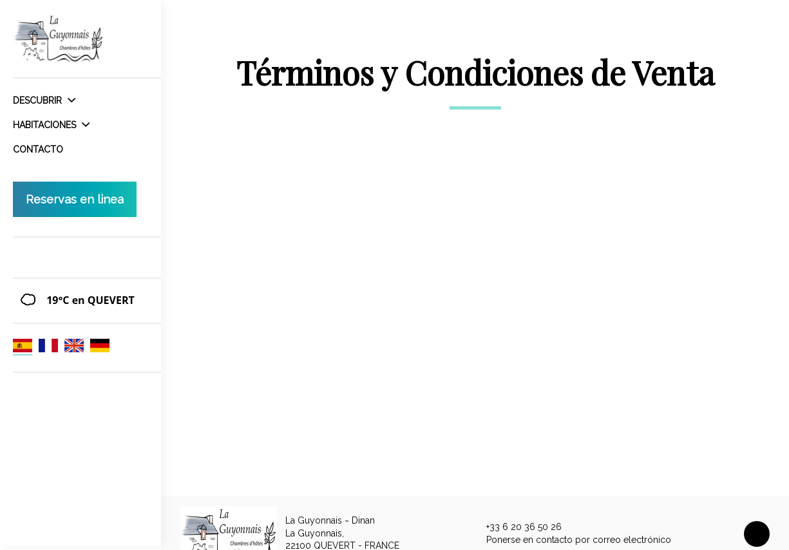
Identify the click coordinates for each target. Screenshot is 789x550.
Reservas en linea (75, 199)
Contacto (38, 149)
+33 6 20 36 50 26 (516, 527)
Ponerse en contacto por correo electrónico (571, 539)
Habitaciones (51, 125)
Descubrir (44, 100)
